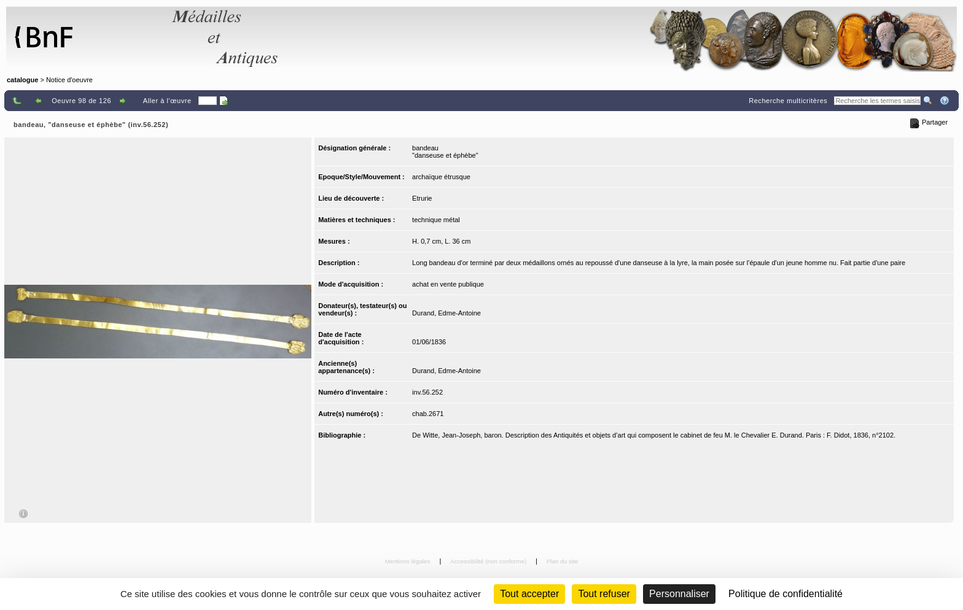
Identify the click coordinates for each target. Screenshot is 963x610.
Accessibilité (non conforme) (489, 561)
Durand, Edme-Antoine (446, 313)
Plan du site (563, 561)
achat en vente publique (448, 284)
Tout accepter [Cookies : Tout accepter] (529, 594)
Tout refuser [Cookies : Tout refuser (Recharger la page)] (604, 594)
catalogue (22, 79)
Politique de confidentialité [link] (785, 594)
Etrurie (422, 198)
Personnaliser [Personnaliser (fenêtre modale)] (679, 594)
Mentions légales (408, 561)
